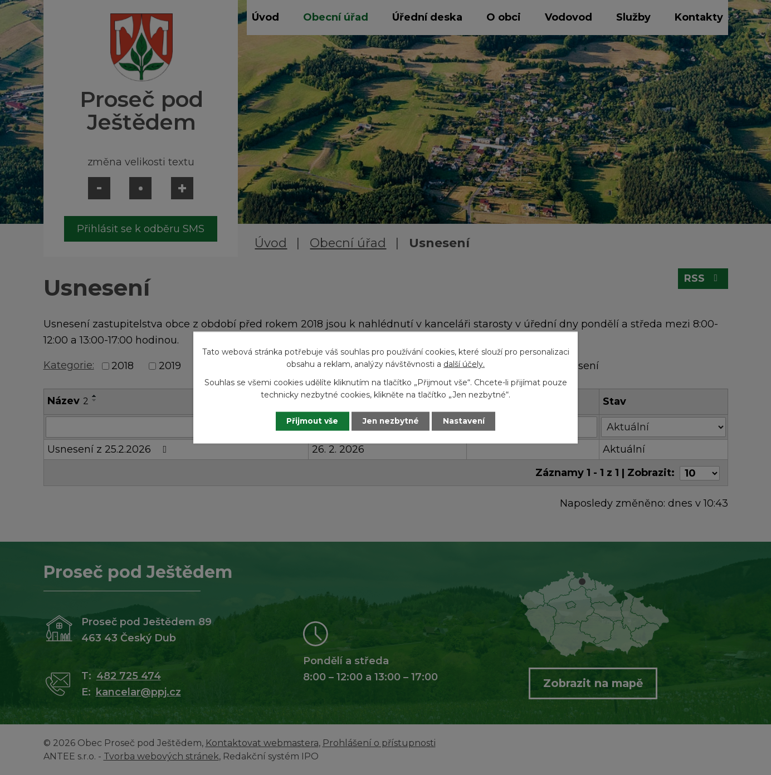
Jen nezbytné (391, 421)
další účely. (464, 364)
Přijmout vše (310, 421)
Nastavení (467, 421)
